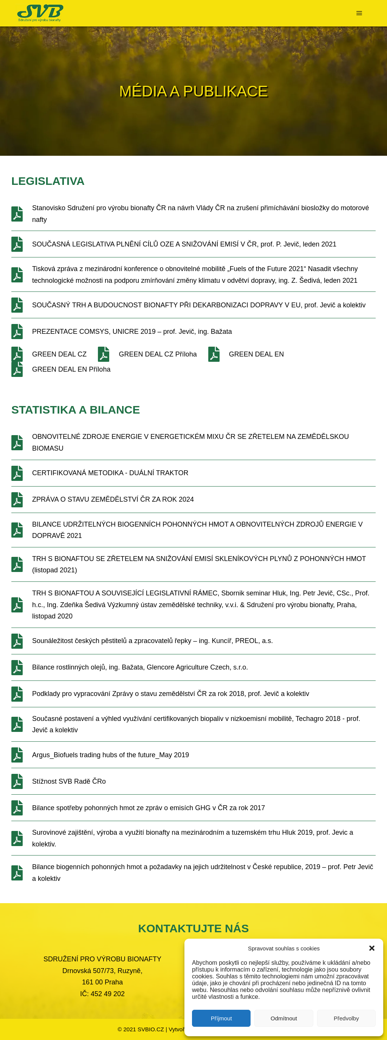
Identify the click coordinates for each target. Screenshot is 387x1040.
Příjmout (221, 1018)
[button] (372, 948)
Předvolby (346, 1018)
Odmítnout (284, 1018)
